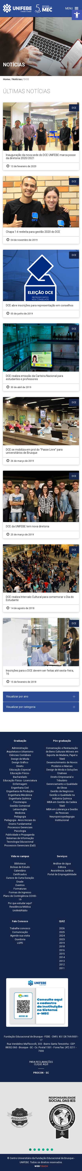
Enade (20, 881)
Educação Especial (20, 769)
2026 (62, 928)
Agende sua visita (20, 935)
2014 (62, 957)
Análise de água (62, 863)
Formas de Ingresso (20, 892)
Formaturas (20, 888)
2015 (62, 953)
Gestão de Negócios (62, 791)
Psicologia (20, 831)
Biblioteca (20, 863)
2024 (62, 935)
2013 (62, 961)
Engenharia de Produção (20, 791)
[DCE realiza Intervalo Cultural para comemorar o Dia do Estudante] (41, 578)
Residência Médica (20, 906)
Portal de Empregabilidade (62, 874)
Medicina (20, 813)
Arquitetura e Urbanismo (19, 751)
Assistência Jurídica (62, 870)
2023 (62, 939)
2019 (62, 943)
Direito (20, 766)
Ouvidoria (20, 939)
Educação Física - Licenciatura (20, 780)
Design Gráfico (20, 762)
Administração (20, 748)
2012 (62, 964)
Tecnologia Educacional (20, 841)
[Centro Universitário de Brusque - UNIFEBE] (27, 8)
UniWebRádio (20, 910)
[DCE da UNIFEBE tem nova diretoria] (41, 504)
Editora (62, 867)
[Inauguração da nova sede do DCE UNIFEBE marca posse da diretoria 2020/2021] (41, 136)
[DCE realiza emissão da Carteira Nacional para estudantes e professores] (41, 357)
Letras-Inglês (20, 809)
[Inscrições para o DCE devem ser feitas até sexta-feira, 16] (41, 652)
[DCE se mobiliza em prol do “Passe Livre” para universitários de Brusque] (41, 431)
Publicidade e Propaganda (20, 834)
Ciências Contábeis (20, 755)
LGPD (20, 943)
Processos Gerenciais (20, 827)
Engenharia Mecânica (20, 795)
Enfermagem (20, 784)
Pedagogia (20, 816)
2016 (62, 950)
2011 (62, 968)
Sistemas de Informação (20, 838)
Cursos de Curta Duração (20, 878)
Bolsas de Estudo (20, 867)
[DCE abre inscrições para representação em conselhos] (41, 283)
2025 (62, 932)
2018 (62, 946)
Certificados (20, 874)
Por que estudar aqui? (20, 903)
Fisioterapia (20, 802)
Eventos (20, 885)
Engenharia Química (20, 798)
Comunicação (20, 932)
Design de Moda (20, 759)
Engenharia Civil (20, 787)
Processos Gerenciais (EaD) (20, 845)
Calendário (20, 870)
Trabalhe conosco (20, 928)
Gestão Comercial (20, 805)
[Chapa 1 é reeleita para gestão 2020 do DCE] (41, 210)
